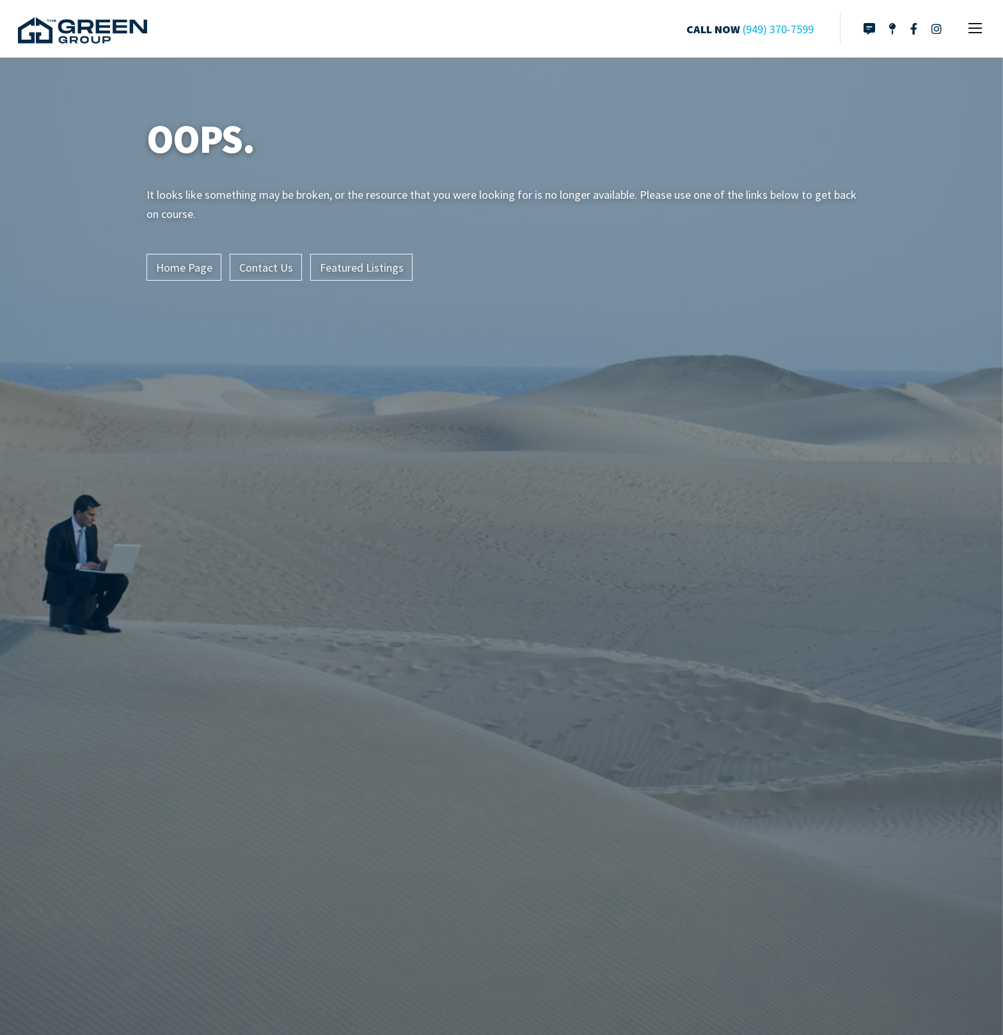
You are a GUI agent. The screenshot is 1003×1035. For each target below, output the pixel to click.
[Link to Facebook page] (913, 29)
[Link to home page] (82, 28)
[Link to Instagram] (936, 29)
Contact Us (266, 267)
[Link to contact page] (869, 29)
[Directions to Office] (892, 29)
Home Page (184, 267)
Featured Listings (362, 267)
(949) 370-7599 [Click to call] (778, 29)
